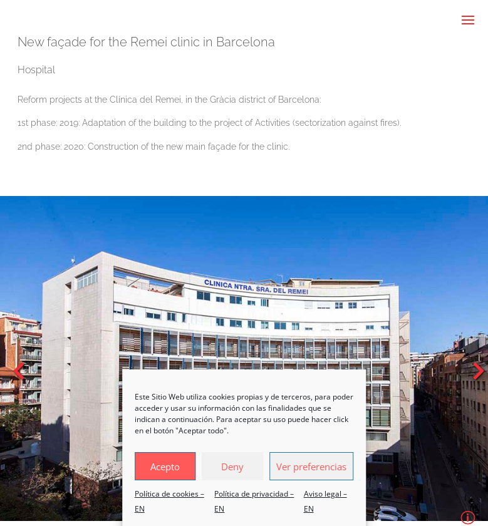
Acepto (165, 466)
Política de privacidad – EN (254, 501)
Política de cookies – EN (169, 501)
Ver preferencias (311, 466)
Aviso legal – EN (325, 501)
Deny (232, 466)
